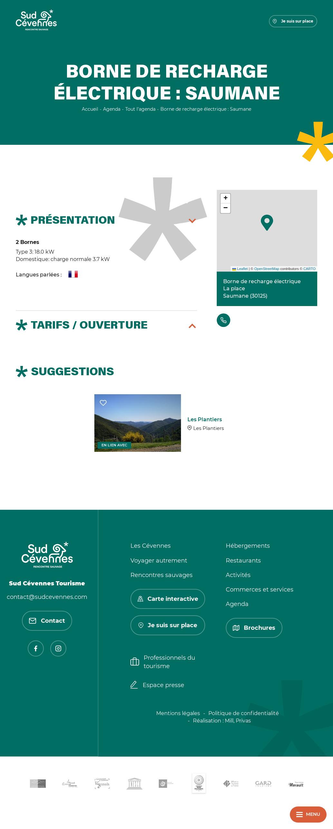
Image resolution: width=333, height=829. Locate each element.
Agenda (237, 604)
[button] (267, 223)
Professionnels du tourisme (162, 661)
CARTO (309, 269)
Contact (47, 620)
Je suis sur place (293, 21)
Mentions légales (178, 713)
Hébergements (248, 545)
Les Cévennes (150, 545)
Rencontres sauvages (161, 575)
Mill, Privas (238, 721)
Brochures (254, 627)
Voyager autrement (158, 560)
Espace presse (157, 685)
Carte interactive (168, 598)
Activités (238, 575)
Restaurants (243, 560)
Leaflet (240, 269)
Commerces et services (259, 589)
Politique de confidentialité (243, 713)
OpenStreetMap (266, 269)
